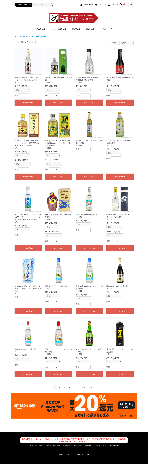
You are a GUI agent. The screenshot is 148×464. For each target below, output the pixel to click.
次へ (83, 387)
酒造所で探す (76, 29)
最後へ (91, 387)
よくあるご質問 (100, 445)
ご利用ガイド (88, 445)
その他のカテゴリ (106, 29)
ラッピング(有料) (21, 160)
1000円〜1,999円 (39, 37)
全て (16, 37)
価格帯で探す (90, 29)
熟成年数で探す (41, 29)
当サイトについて (36, 445)
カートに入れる (28, 103)
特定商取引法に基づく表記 (72, 445)
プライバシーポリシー (52, 445)
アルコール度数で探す (59, 29)
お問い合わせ (113, 445)
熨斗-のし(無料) (21, 86)
